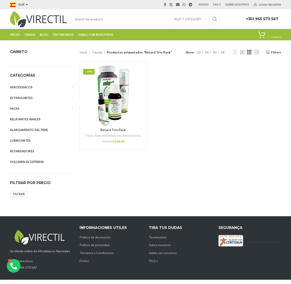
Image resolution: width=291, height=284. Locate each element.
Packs (99, 140)
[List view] (235, 56)
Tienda (97, 56)
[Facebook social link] (165, 4)
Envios (84, 265)
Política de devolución (95, 241)
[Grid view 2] (242, 56)
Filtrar (19, 198)
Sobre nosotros (160, 249)
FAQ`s (153, 265)
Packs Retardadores (117, 140)
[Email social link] (177, 4)
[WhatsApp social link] (184, 4)
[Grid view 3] (249, 56)
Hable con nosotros (163, 257)
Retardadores (113, 144)
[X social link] (171, 4)
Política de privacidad (94, 249)
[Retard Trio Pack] (113, 100)
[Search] (145, 21)
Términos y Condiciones (97, 257)
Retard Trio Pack (113, 134)
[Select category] (190, 21)
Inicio (83, 56)
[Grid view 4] (256, 56)
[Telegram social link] (190, 4)
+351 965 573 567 (262, 21)
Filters (276, 56)
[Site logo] (38, 21)
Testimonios (158, 241)
